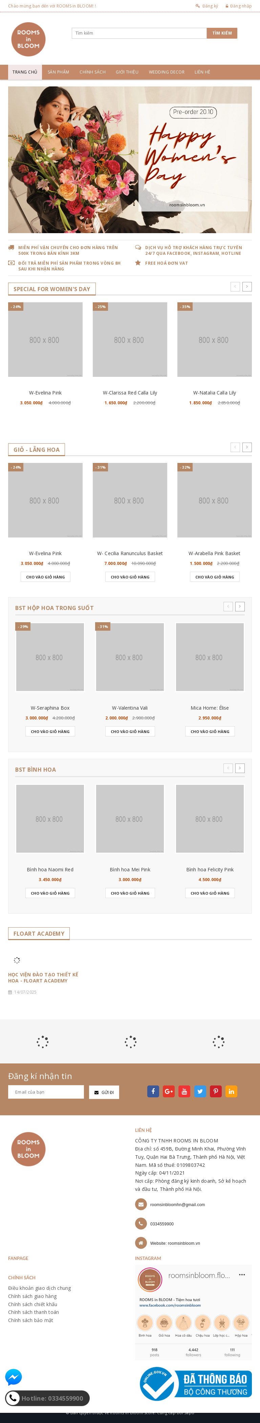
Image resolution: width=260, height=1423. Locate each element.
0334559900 (162, 1224)
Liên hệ (203, 72)
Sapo (189, 1413)
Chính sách (93, 72)
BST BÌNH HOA (35, 770)
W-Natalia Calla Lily (214, 392)
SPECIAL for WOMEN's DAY (52, 289)
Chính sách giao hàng (32, 1296)
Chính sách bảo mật (30, 1320)
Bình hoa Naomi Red (50, 869)
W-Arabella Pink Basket (214, 553)
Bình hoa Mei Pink (130, 869)
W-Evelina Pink (45, 392)
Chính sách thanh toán (33, 1312)
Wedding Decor (167, 72)
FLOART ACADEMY (39, 934)
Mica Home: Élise (210, 708)
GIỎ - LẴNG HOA (37, 450)
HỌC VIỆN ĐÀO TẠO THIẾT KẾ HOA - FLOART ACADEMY (43, 978)
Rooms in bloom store (132, 1413)
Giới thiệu (127, 72)
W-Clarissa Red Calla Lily (130, 392)
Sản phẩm (58, 72)
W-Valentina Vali (130, 708)
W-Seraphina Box (50, 708)
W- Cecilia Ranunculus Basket (130, 553)
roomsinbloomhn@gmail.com (177, 1204)
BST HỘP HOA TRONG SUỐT (54, 608)
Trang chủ (25, 72)
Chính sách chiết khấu (32, 1304)
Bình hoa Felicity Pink (210, 869)
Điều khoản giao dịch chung (39, 1288)
